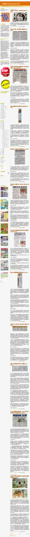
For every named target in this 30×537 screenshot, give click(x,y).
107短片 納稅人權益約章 (4, 107)
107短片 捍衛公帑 (3, 106)
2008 (2, 154)
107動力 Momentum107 (11, 4)
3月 (2, 148)
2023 (2, 124)
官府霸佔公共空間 (3, 113)
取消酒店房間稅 (3, 112)
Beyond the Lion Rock (3, 160)
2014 (2, 128)
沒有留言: (18, 26)
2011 (2, 152)
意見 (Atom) (14, 535)
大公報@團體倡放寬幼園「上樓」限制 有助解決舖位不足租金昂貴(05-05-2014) (5, 145)
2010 (2, 153)
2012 (2, 151)
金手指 (1, 159)
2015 (2, 127)
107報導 (2, 104)
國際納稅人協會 (3, 158)
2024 (2, 123)
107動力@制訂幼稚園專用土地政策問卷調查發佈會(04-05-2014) (5, 147)
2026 (2, 122)
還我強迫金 (2, 118)
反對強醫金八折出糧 (3, 109)
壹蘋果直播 (2, 161)
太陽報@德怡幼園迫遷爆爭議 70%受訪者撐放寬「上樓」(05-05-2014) (5, 133)
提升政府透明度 (3, 117)
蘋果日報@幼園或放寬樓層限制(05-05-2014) (19, 149)
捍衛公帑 (2, 114)
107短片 (2, 105)
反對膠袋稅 (2, 110)
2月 (2, 149)
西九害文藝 (2, 111)
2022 (2, 125)
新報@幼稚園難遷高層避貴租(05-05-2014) (19, 272)
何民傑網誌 (2, 162)
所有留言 (2, 168)
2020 (2, 126)
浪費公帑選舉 (2, 116)
